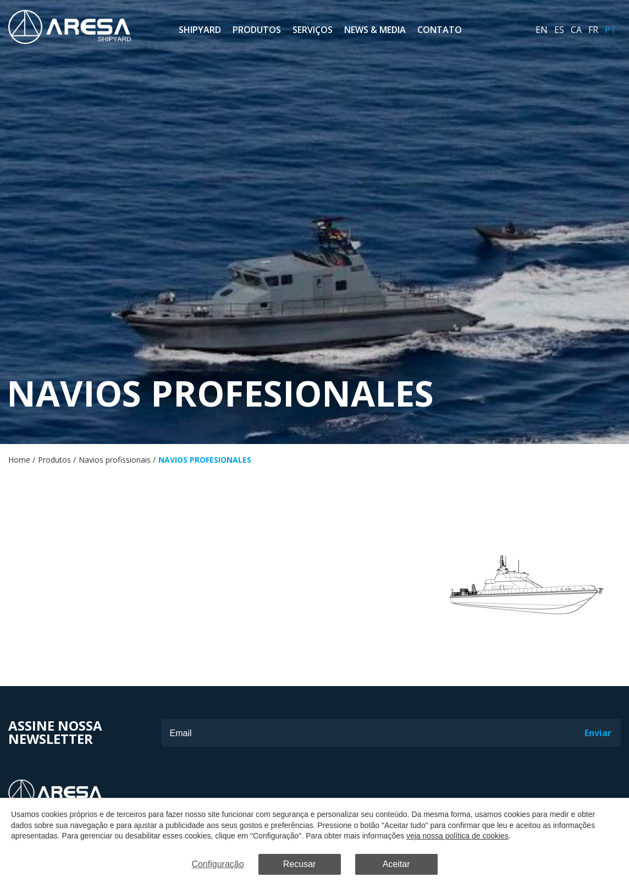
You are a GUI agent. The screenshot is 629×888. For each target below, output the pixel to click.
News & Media (375, 30)
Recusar (299, 864)
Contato (439, 30)
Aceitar (396, 864)
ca (576, 30)
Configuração (217, 864)
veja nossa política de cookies (457, 835)
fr (593, 30)
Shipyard (200, 30)
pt (610, 30)
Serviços (313, 30)
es (559, 30)
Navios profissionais (115, 459)
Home (19, 459)
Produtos (257, 30)
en (542, 30)
